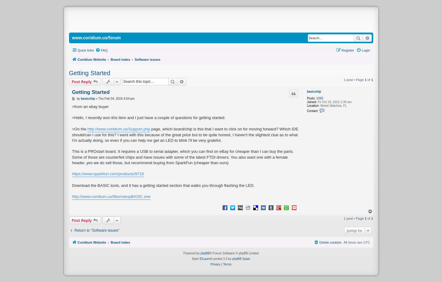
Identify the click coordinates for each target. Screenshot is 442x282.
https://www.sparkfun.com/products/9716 (108, 174)
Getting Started (89, 73)
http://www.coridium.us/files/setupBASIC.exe (111, 196)
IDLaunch (206, 259)
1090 (319, 98)
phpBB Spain (241, 259)
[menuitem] (101, 50)
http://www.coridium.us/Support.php (118, 129)
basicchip (314, 91)
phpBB (205, 253)
